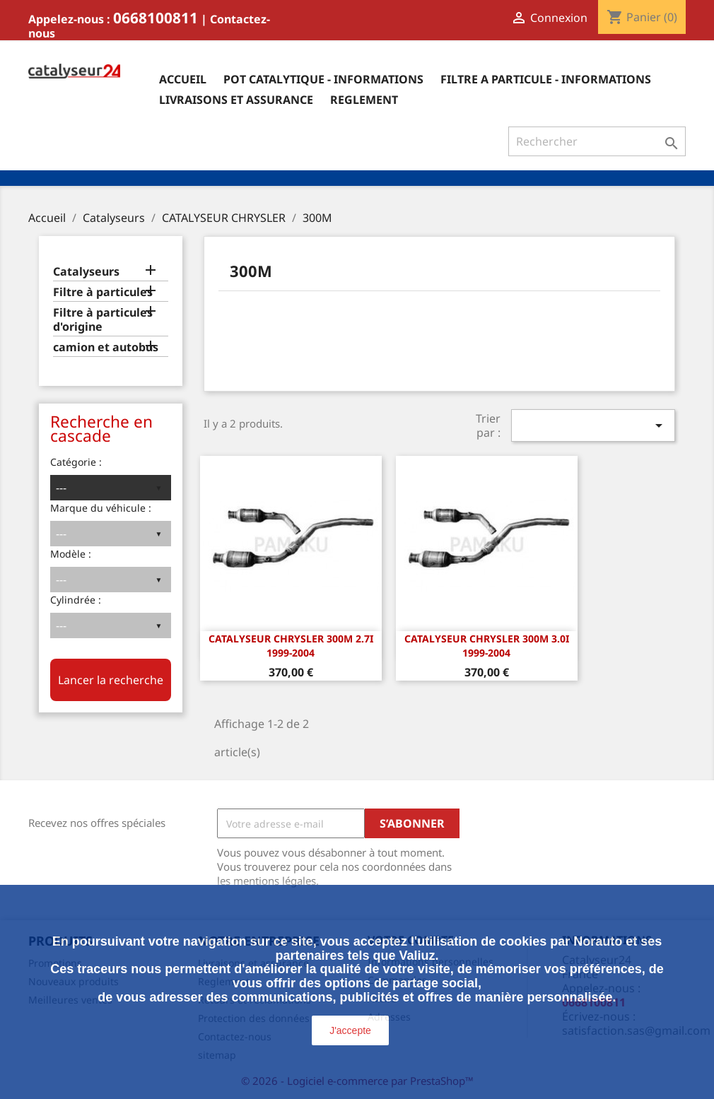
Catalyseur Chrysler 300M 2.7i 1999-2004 (291, 645)
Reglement (364, 99)
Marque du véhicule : (100, 508)
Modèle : (70, 553)
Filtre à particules (103, 292)
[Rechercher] (597, 141)
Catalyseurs (86, 271)
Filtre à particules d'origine (103, 319)
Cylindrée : (75, 599)
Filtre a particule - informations (545, 79)
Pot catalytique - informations (323, 79)
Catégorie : (76, 462)
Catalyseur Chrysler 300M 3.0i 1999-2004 (486, 645)
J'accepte (350, 1030)
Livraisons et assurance (236, 99)
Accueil (182, 79)
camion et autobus (105, 347)
